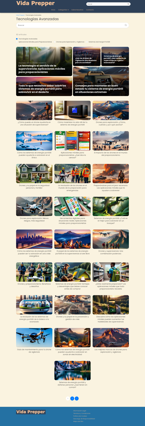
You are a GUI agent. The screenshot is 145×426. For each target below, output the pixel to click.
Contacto (90, 10)
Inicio (53, 10)
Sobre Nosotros (77, 10)
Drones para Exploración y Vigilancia (69, 42)
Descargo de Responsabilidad (84, 419)
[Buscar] (128, 4)
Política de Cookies (80, 416)
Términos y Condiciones (81, 413)
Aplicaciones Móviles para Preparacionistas (34, 42)
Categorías (62, 10)
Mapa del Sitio (78, 421)
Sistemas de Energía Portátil (98, 42)
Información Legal (79, 411)
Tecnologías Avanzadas (26, 39)
